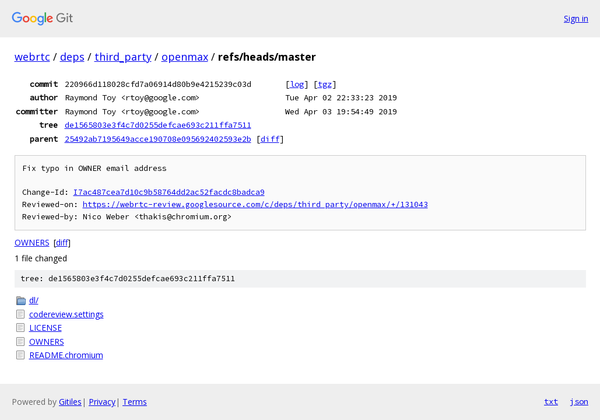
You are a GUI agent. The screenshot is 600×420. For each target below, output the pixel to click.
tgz (325, 84)
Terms (134, 401)
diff (270, 139)
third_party (123, 57)
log (297, 84)
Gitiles (70, 401)
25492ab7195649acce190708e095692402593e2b (158, 139)
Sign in (576, 18)
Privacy (102, 401)
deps (72, 57)
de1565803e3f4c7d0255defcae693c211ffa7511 (158, 125)
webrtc (32, 57)
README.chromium (66, 354)
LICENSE (45, 327)
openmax (185, 57)
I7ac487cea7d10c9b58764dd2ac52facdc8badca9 (169, 192)
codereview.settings (66, 314)
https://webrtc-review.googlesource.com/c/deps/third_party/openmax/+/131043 (255, 204)
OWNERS (32, 242)
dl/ (33, 300)
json (579, 401)
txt (551, 401)
